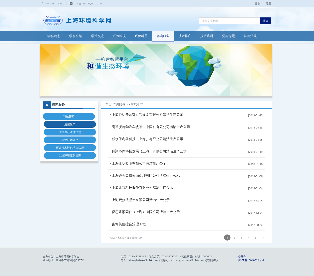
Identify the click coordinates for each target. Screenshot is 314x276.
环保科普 (141, 36)
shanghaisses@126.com (88, 3)
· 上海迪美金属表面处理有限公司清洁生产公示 (145, 175)
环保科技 (119, 36)
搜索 (265, 21)
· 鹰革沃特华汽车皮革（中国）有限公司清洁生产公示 (150, 127)
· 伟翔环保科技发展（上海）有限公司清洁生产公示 (148, 151)
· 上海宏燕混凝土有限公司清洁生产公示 (140, 200)
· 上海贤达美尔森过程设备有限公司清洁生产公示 (146, 115)
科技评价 (68, 116)
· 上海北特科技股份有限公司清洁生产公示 (141, 188)
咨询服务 (163, 36)
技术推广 (184, 36)
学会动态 (53, 36)
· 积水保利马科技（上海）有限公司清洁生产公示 (146, 139)
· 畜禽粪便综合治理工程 (128, 224)
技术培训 (206, 36)
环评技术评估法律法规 (70, 148)
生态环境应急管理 (70, 155)
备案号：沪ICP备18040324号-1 (251, 258)
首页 (108, 104)
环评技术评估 (69, 140)
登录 (257, 3)
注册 (268, 3)
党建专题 (228, 36)
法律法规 (250, 36)
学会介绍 (75, 36)
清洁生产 (69, 124)
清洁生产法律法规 (70, 132)
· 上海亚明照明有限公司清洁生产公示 (138, 163)
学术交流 (97, 36)
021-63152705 (54, 3)
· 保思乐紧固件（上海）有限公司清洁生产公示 (145, 212)
